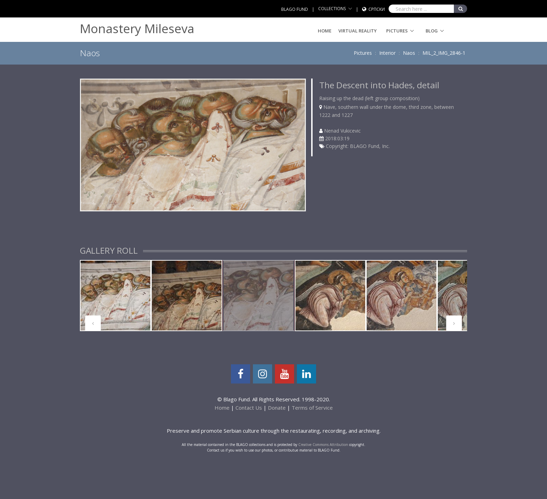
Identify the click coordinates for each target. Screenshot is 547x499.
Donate (277, 407)
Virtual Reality (357, 31)
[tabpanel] (115, 295)
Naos (409, 53)
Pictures (397, 31)
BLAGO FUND (294, 9)
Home (324, 31)
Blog (432, 31)
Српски (376, 9)
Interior (387, 53)
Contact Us (248, 407)
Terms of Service (312, 407)
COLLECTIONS (332, 9)
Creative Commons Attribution (323, 444)
